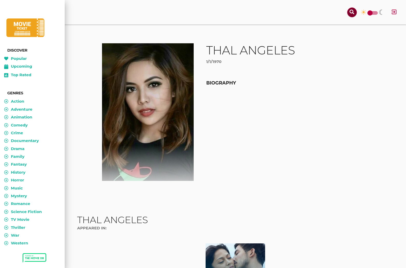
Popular (15, 59)
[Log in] (394, 12)
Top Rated (17, 75)
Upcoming (18, 66)
